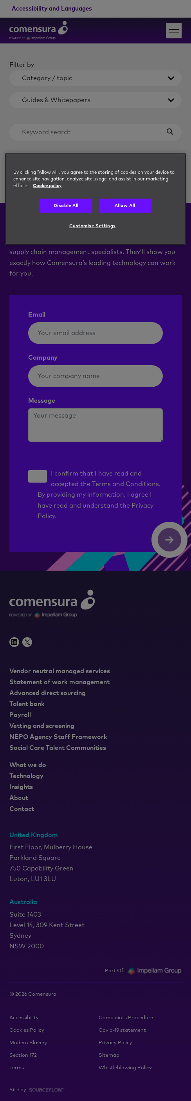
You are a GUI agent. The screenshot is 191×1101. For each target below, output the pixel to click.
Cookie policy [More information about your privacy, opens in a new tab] (47, 186)
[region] (95, 199)
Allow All (125, 206)
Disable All (66, 206)
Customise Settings (92, 225)
